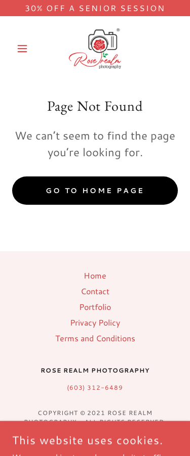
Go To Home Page (95, 191)
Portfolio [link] (95, 306)
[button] (24, 48)
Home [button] (95, 275)
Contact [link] (95, 291)
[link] (95, 48)
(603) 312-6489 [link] (95, 387)
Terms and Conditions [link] (95, 338)
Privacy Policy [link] (95, 322)
